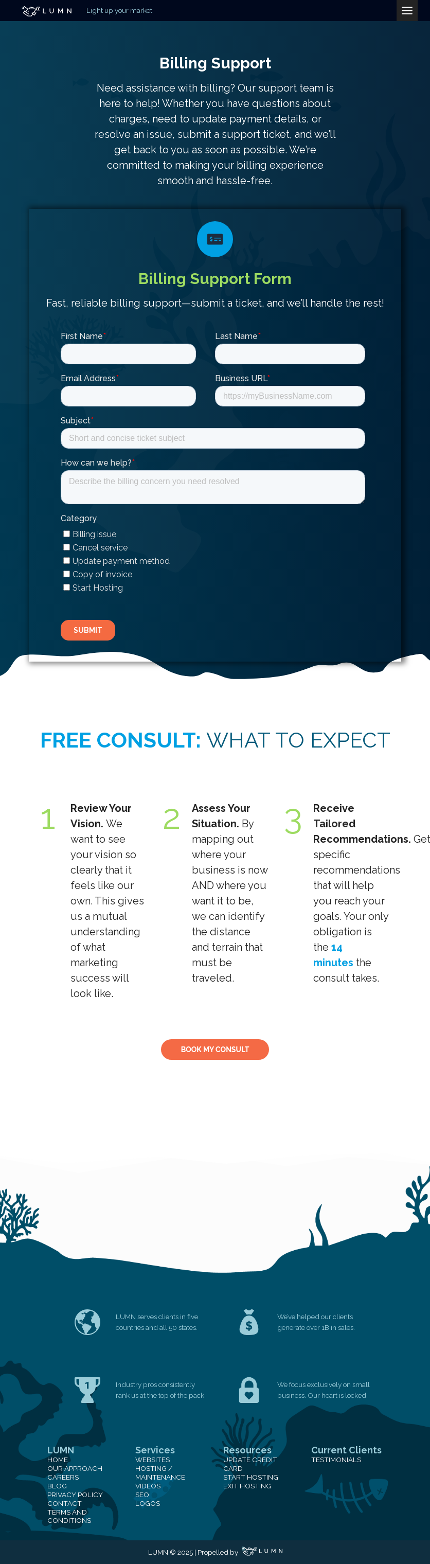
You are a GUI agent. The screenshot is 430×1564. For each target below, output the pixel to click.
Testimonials (336, 1459)
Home (57, 1459)
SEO (142, 1494)
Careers (63, 1477)
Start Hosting (250, 1477)
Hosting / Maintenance (160, 1472)
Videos (147, 1486)
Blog (57, 1486)
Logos (147, 1503)
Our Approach (74, 1468)
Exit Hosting (247, 1486)
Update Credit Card (250, 1463)
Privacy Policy (75, 1494)
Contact (64, 1503)
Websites (152, 1459)
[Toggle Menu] (407, 10)
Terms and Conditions (69, 1516)
